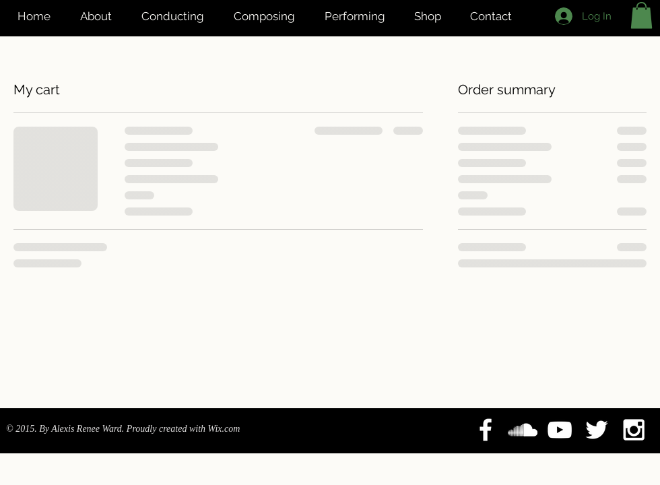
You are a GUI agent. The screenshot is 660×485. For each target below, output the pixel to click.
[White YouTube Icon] (559, 430)
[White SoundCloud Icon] (522, 430)
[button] (641, 15)
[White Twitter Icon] (597, 430)
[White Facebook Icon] (485, 430)
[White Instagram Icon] (634, 430)
